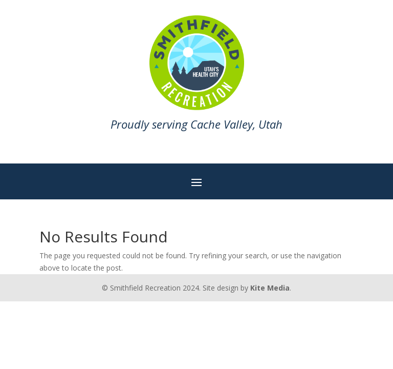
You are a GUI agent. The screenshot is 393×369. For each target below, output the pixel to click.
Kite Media (270, 288)
